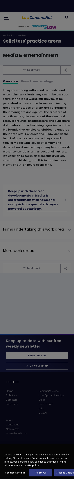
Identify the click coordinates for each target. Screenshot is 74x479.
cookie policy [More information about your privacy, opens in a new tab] (31, 466)
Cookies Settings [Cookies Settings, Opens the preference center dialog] (15, 474)
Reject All (40, 474)
